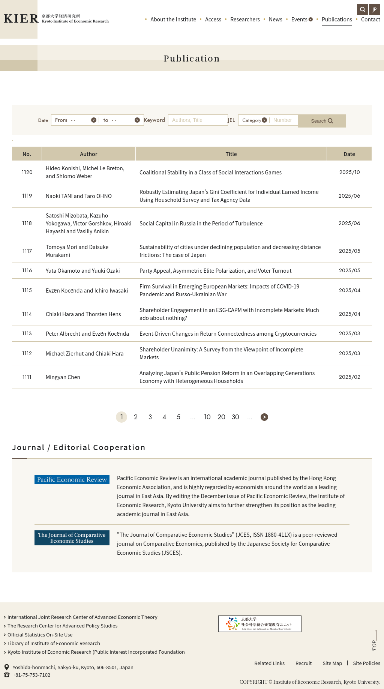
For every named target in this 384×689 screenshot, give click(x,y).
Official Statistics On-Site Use (40, 630)
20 (221, 413)
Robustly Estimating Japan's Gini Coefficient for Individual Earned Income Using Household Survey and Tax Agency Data (229, 192)
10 (207, 413)
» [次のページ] (264, 413)
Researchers (245, 26)
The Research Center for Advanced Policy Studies (62, 621)
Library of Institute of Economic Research (54, 639)
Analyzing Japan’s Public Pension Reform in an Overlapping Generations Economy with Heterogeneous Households (227, 373)
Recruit (304, 659)
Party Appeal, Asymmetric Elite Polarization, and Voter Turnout (215, 266)
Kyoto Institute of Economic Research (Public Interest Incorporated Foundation (96, 647)
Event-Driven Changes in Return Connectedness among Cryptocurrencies (228, 329)
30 (235, 413)
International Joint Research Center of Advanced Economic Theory (83, 613)
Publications (337, 26)
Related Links (269, 659)
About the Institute (173, 26)
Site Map (332, 659)
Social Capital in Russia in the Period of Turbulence (201, 219)
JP (375, 9)
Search (330, 118)
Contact (370, 26)
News (275, 26)
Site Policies (366, 659)
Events (299, 26)
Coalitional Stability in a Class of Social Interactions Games (211, 168)
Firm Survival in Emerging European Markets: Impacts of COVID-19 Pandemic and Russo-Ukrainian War (219, 286)
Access (213, 26)
